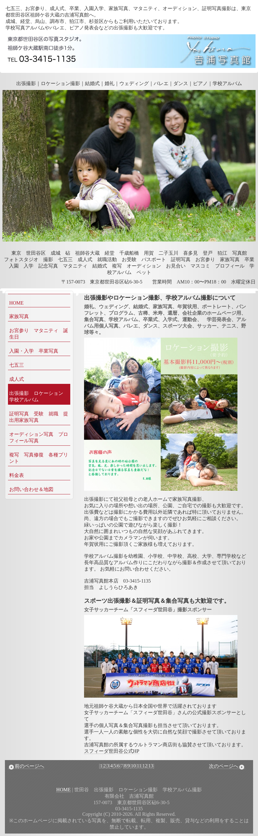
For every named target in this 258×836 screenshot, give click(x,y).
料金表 (16, 475)
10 (133, 765)
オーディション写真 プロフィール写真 (38, 437)
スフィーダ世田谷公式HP (111, 751)
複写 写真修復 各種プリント (38, 458)
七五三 (16, 365)
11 (139, 765)
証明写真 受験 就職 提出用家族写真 (38, 417)
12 (144, 765)
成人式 (16, 379)
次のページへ (227, 766)
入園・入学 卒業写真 (33, 351)
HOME (16, 303)
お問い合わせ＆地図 (31, 489)
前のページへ (26, 766)
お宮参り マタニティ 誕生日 (38, 333)
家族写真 (19, 316)
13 (150, 765)
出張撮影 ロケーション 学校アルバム (38, 396)
